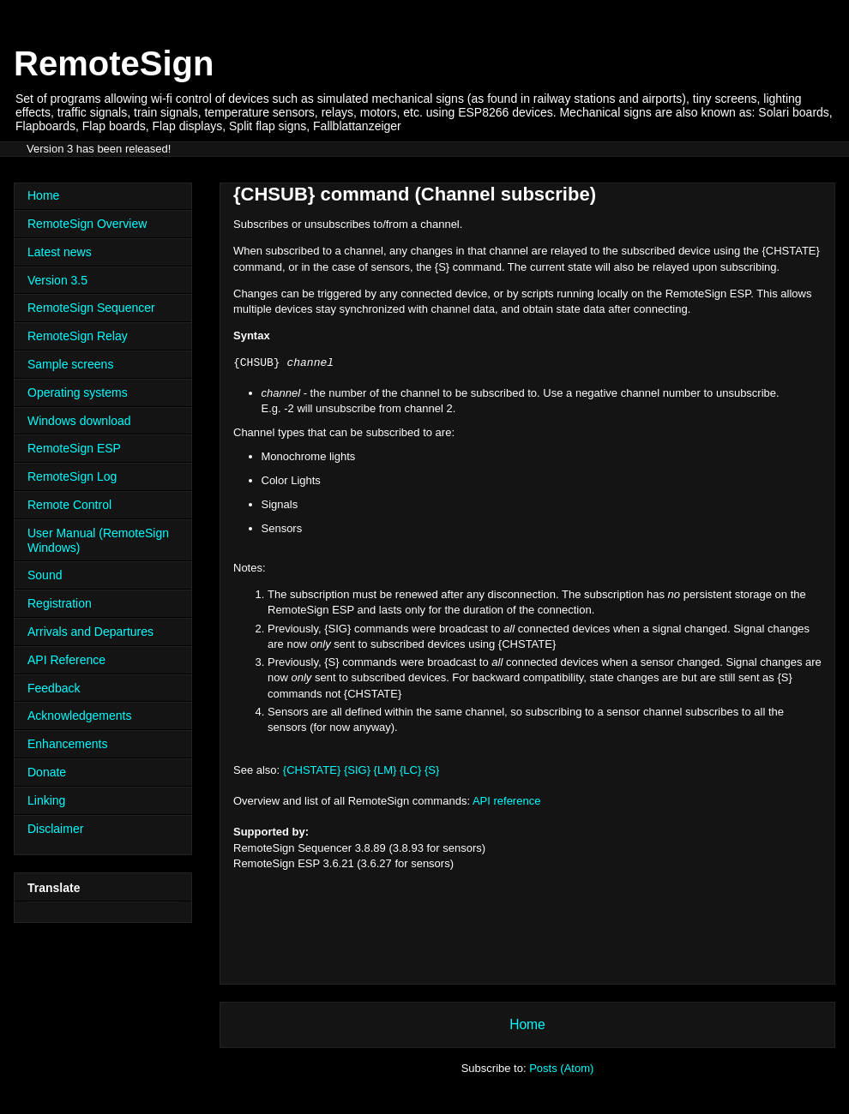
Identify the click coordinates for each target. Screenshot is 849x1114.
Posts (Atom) (561, 1068)
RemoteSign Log (72, 476)
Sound (44, 575)
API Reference (66, 660)
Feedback (53, 688)
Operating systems (77, 392)
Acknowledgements (79, 715)
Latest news (59, 252)
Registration (59, 603)
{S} (431, 770)
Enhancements (67, 744)
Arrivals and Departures (90, 631)
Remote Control (69, 505)
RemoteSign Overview (87, 224)
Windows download (79, 421)
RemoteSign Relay (77, 336)
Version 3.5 (57, 280)
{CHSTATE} (311, 770)
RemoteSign (114, 63)
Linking (46, 800)
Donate (46, 772)
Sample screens (70, 364)
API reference (507, 800)
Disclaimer (55, 829)
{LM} (385, 770)
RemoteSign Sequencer (91, 307)
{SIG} (357, 770)
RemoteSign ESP (74, 448)
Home (527, 1024)
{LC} (410, 770)
